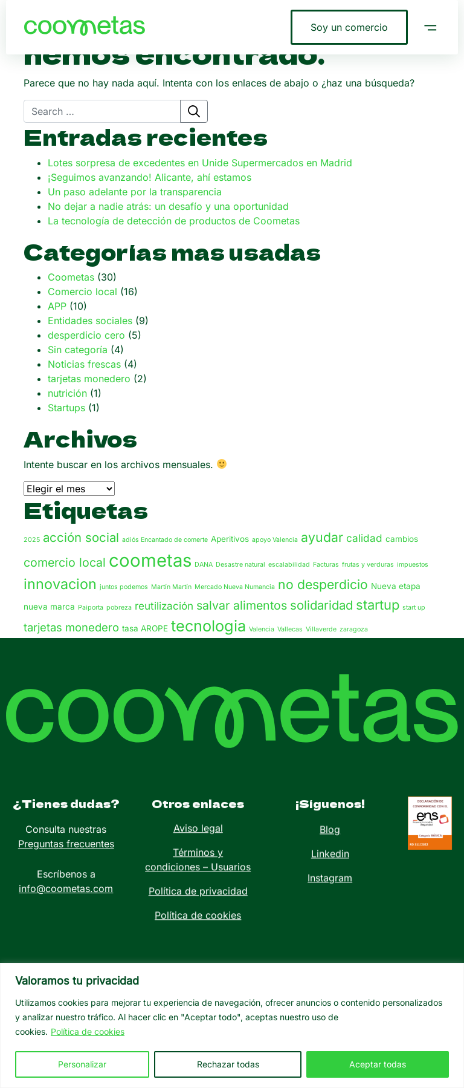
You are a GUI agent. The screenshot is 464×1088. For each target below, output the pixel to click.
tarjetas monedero (89, 379)
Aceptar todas (377, 1064)
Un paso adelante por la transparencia (135, 192)
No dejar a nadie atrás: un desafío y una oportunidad (168, 206)
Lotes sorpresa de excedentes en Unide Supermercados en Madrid (200, 163)
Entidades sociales (90, 320)
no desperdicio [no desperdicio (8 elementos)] (323, 584)
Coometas (71, 277)
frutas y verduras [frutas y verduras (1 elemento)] (368, 564)
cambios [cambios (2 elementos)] (401, 539)
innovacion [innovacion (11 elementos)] (60, 584)
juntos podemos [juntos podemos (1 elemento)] (124, 587)
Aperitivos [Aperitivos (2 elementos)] (230, 539)
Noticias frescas (84, 364)
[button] (430, 27)
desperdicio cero (86, 335)
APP (57, 306)
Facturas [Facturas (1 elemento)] (326, 564)
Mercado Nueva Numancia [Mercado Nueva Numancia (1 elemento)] (235, 587)
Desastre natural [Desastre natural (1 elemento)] (240, 564)
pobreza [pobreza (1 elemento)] (119, 607)
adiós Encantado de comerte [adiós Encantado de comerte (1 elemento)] (165, 540)
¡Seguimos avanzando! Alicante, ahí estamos (149, 177)
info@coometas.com (66, 865)
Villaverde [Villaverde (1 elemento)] (321, 629)
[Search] (102, 111)
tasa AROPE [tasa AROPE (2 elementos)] (145, 628)
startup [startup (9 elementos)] (377, 605)
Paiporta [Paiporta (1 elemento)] (90, 607)
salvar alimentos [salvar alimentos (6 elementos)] (241, 605)
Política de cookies (87, 1031)
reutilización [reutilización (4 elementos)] (164, 605)
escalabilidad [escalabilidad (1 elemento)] (289, 564)
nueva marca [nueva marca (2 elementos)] (49, 606)
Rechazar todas (228, 1064)
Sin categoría (78, 350)
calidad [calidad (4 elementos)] (364, 538)
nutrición (67, 393)
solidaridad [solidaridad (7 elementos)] (321, 605)
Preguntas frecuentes (66, 821)
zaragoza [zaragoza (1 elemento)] (354, 629)
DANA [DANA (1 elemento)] (204, 564)
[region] (232, 1025)
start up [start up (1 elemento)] (413, 607)
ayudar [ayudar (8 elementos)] (322, 537)
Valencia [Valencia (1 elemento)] (261, 629)
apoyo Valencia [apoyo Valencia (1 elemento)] (275, 540)
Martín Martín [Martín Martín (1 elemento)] (171, 587)
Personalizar (82, 1064)
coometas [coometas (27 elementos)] (150, 560)
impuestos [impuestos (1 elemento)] (412, 564)
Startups (66, 408)
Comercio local (82, 291)
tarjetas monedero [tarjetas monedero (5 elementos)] (71, 627)
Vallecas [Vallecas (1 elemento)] (290, 629)
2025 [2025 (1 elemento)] (32, 540)
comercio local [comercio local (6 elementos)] (65, 562)
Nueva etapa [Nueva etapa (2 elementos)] (395, 586)
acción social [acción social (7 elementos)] (81, 537)
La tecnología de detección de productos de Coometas (174, 221)
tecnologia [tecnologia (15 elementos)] (208, 626)
